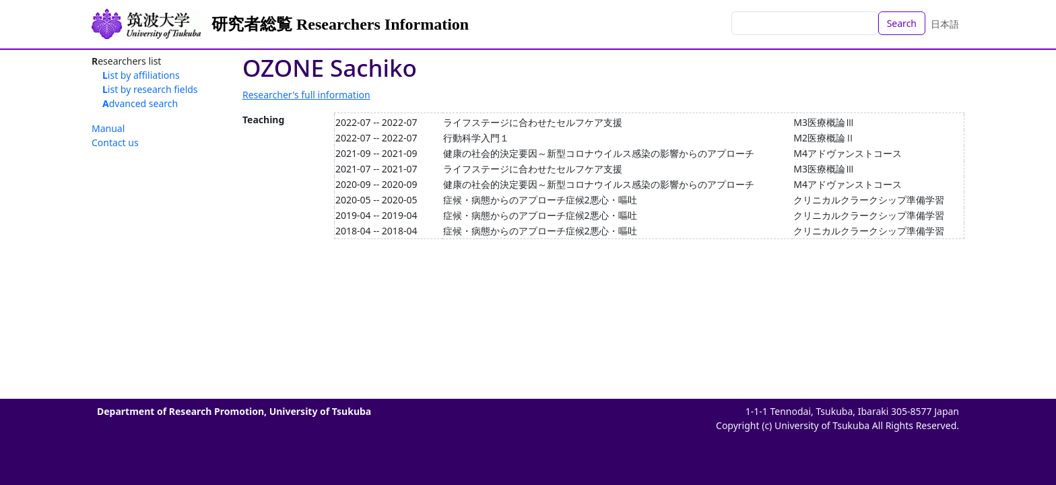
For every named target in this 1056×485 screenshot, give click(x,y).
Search (902, 23)
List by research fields (150, 89)
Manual (108, 128)
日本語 (945, 24)
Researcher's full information (306, 94)
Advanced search (140, 103)
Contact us (115, 142)
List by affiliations (141, 75)
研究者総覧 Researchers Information (340, 24)
